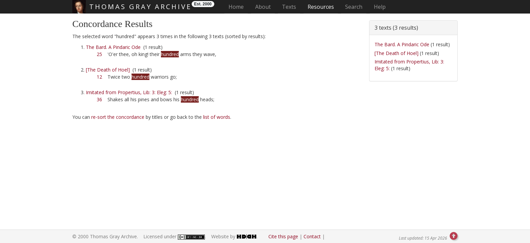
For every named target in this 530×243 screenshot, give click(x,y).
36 (99, 99)
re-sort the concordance (117, 117)
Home (238, 6)
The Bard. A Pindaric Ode (113, 47)
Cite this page (283, 236)
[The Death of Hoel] (108, 69)
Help (380, 6)
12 (99, 77)
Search (353, 6)
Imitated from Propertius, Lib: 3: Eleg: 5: (129, 92)
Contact (312, 236)
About (263, 6)
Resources (321, 6)
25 (99, 54)
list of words (216, 117)
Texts (289, 6)
